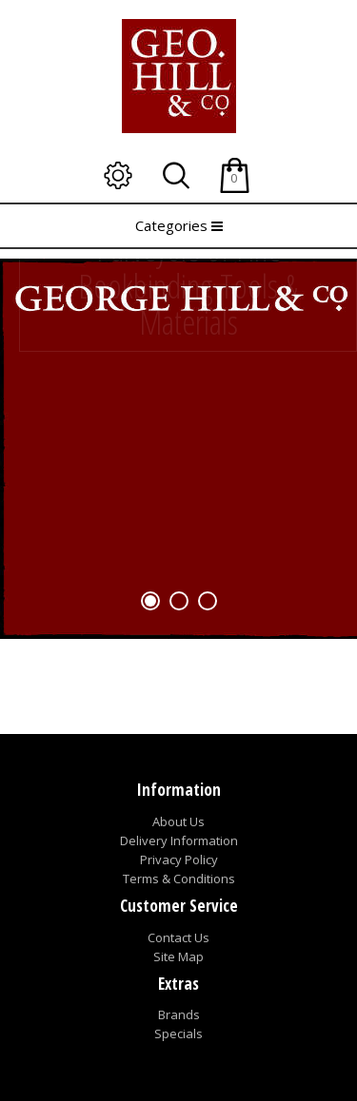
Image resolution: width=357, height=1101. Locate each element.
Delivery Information (179, 840)
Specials (178, 1033)
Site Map (178, 956)
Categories (179, 225)
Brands (179, 1014)
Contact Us (178, 937)
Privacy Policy (179, 859)
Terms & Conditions (179, 878)
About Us (178, 821)
